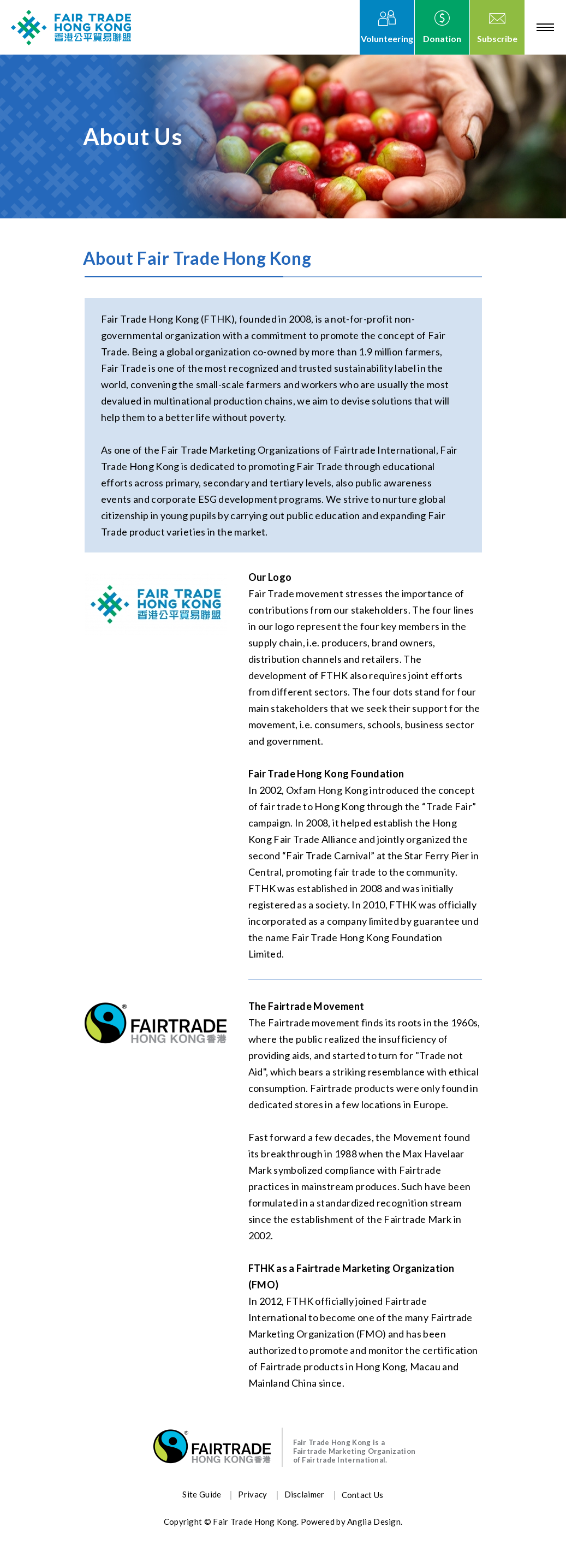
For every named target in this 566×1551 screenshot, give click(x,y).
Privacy (252, 1494)
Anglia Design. (374, 1521)
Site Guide (201, 1494)
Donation (442, 38)
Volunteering (387, 38)
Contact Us (363, 1495)
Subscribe (497, 38)
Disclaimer (304, 1494)
